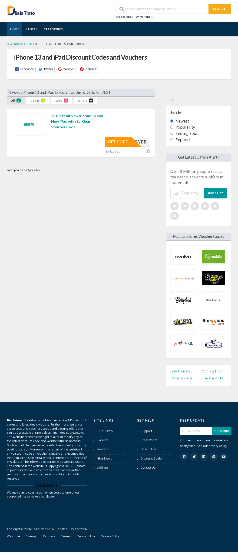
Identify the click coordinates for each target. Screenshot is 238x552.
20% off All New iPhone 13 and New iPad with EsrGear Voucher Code (77, 121)
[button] (25, 69)
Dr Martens (143, 16)
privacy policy (218, 446)
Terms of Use (86, 536)
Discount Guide (151, 458)
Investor (103, 449)
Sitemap (31, 536)
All (16, 100)
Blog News (104, 458)
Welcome (13, 536)
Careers (102, 440)
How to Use (148, 449)
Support (146, 431)
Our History (105, 431)
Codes (38, 100)
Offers (85, 100)
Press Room (149, 440)
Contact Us (148, 468)
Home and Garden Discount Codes (182, 378)
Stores (31, 29)
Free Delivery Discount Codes (182, 371)
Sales (61, 100)
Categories (53, 29)
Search (220, 9)
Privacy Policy (110, 536)
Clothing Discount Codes (214, 371)
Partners (49, 536)
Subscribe (215, 193)
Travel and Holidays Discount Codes (214, 378)
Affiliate (102, 468)
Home (14, 29)
